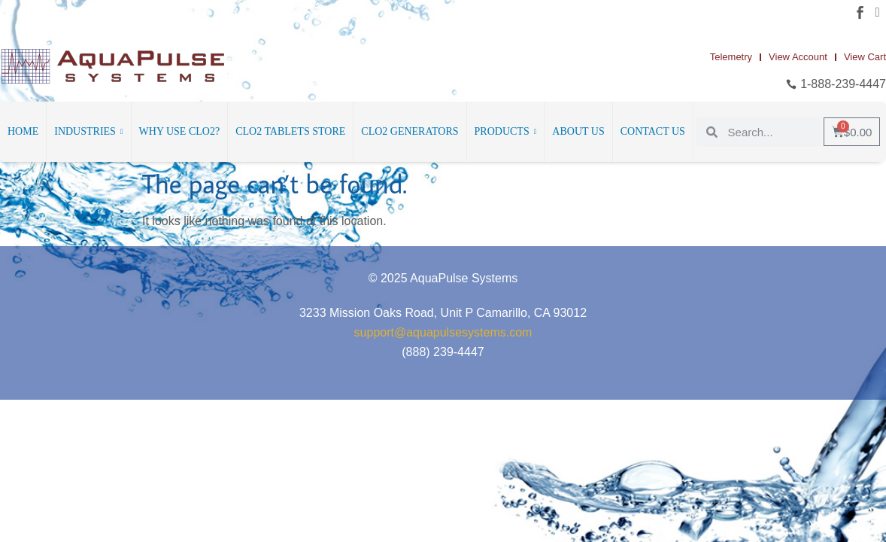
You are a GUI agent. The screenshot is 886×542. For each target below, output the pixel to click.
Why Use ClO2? (179, 131)
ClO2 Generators (409, 131)
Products (506, 132)
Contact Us (653, 131)
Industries (88, 132)
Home (23, 131)
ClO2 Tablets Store (290, 131)
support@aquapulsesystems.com (443, 332)
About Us (578, 131)
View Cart (865, 56)
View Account (798, 56)
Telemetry (731, 56)
